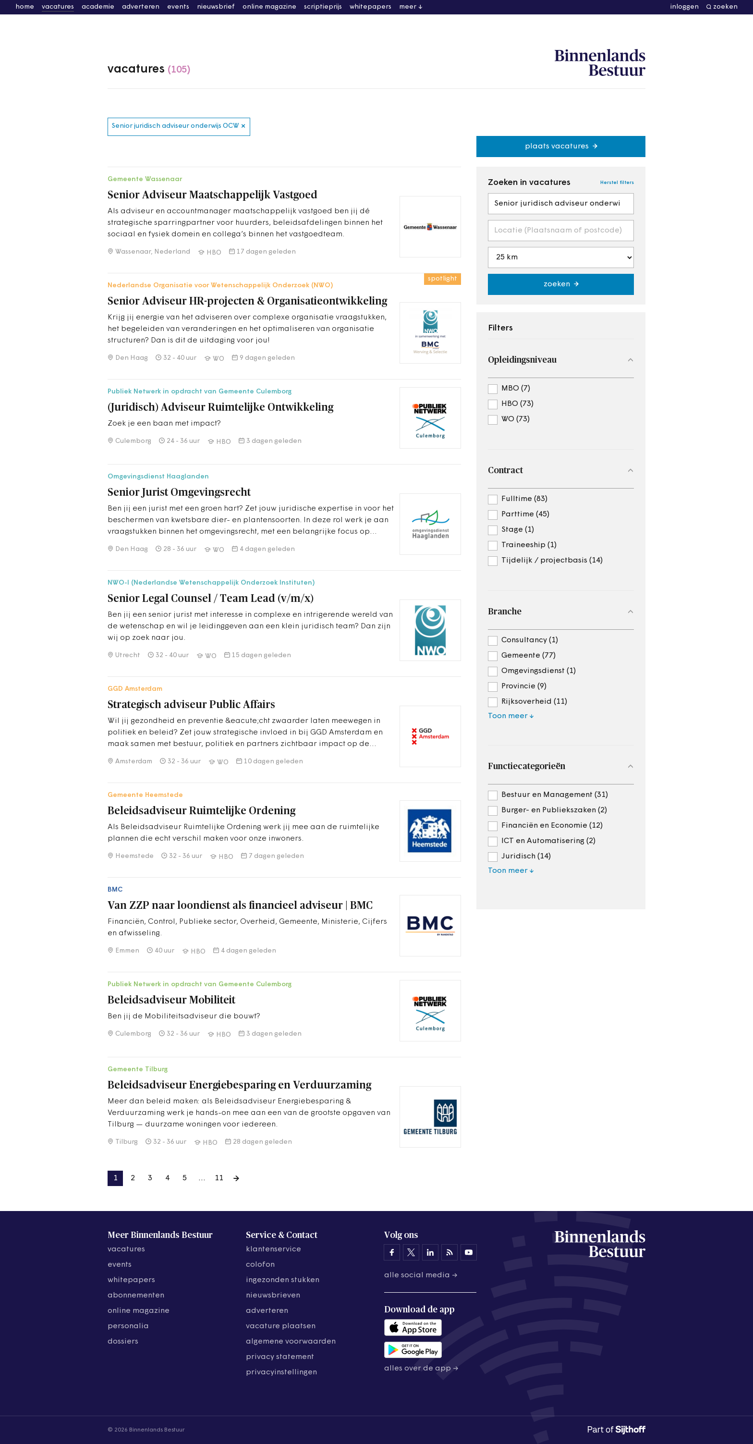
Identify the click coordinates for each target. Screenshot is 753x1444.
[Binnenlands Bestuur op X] (411, 1252)
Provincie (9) (524, 686)
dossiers (123, 1342)
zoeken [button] (725, 7)
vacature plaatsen (281, 1326)
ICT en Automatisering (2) (548, 841)
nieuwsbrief (216, 7)
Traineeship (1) (529, 545)
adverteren (140, 7)
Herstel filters (617, 182)
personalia (128, 1326)
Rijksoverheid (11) (534, 702)
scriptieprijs (323, 7)
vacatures (58, 7)
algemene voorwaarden (291, 1342)
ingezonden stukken (282, 1280)
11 (219, 1178)
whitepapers (370, 7)
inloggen (684, 7)
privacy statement (280, 1357)
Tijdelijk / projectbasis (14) (552, 560)
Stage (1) (517, 530)
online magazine (269, 7)
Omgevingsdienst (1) (538, 671)
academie (98, 7)
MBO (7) (515, 388)
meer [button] (407, 7)
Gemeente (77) (528, 656)
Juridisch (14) (526, 856)
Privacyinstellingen (281, 1372)
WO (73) (515, 419)
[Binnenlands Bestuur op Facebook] (392, 1252)
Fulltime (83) (524, 499)
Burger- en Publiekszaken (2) (554, 810)
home (24, 7)
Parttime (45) (525, 514)
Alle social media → (421, 1275)
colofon (260, 1265)
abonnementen (136, 1295)
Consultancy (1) (529, 640)
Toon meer (508, 716)
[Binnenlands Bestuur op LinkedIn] (430, 1252)
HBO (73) (517, 404)
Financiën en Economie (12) (552, 826)
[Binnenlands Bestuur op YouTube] (468, 1252)
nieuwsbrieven (273, 1295)
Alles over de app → (421, 1368)
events (178, 7)
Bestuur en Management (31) (554, 795)
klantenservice (273, 1249)
